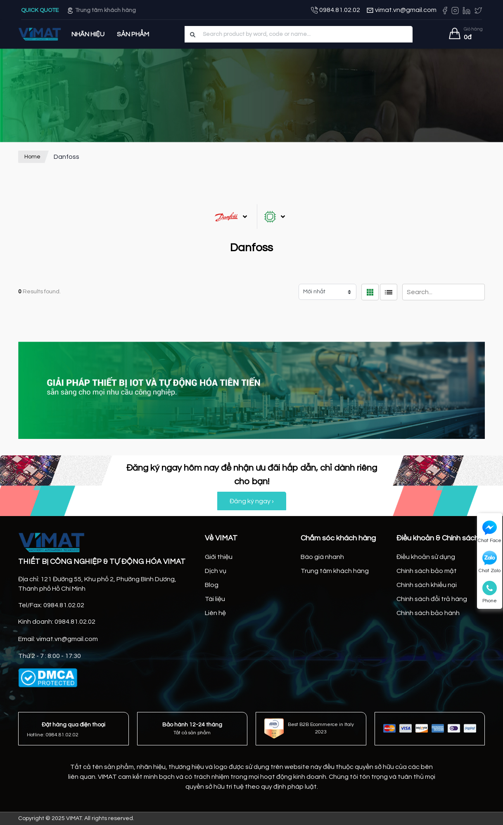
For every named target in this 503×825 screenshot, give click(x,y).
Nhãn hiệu (87, 34)
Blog (211, 585)
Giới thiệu (219, 557)
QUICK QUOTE (40, 10)
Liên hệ (215, 613)
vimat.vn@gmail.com (401, 10)
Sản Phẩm (133, 34)
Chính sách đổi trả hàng (431, 599)
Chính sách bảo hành (428, 613)
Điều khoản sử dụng (425, 557)
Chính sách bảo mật (426, 571)
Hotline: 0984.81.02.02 (52, 735)
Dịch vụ (215, 571)
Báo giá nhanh (322, 557)
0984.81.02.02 (335, 10)
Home (32, 157)
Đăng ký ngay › (252, 501)
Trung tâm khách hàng (101, 10)
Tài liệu (215, 599)
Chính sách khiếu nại (426, 585)
